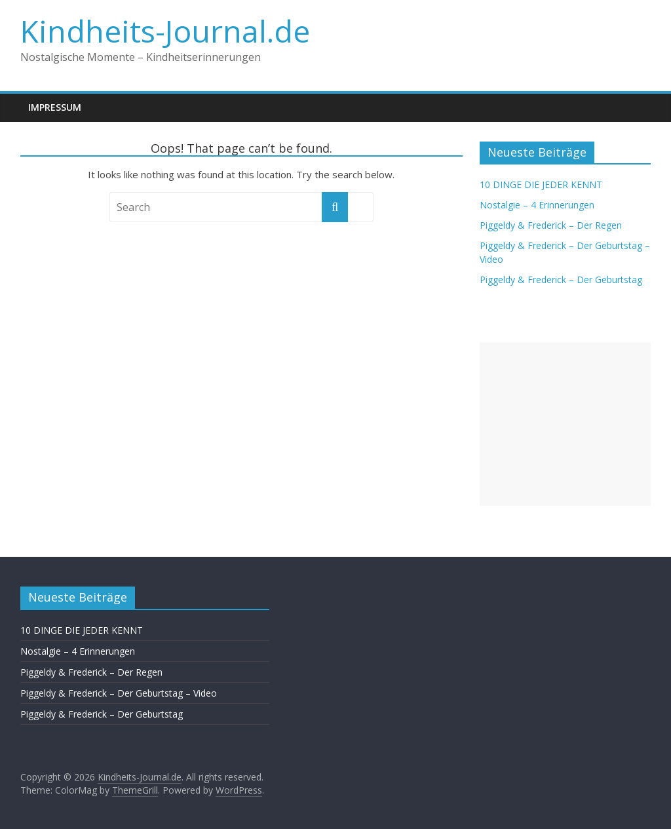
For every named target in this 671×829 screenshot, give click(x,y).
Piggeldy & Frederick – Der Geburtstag (561, 279)
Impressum (54, 107)
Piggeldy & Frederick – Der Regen (551, 225)
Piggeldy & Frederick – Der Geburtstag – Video (118, 693)
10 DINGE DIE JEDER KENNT (541, 184)
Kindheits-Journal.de (165, 30)
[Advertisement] (565, 424)
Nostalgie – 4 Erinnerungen (537, 205)
